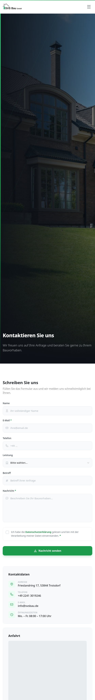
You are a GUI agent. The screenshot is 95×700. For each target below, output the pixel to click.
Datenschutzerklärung (38, 532)
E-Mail (7, 420)
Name (6, 403)
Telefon (7, 438)
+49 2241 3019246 (29, 596)
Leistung (8, 455)
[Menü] (88, 6)
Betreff (7, 473)
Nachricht (9, 490)
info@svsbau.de (28, 606)
